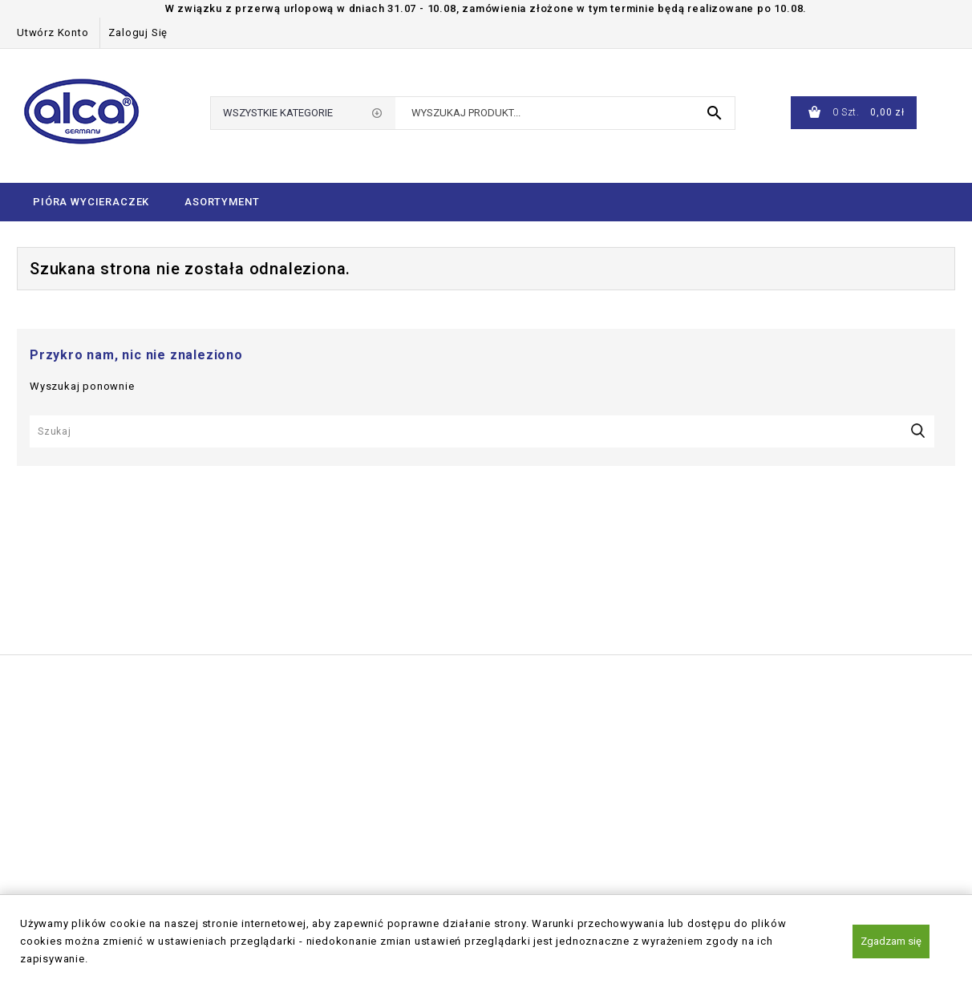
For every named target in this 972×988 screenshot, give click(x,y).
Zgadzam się (891, 941)
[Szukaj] (482, 431)
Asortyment (221, 202)
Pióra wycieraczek (91, 202)
